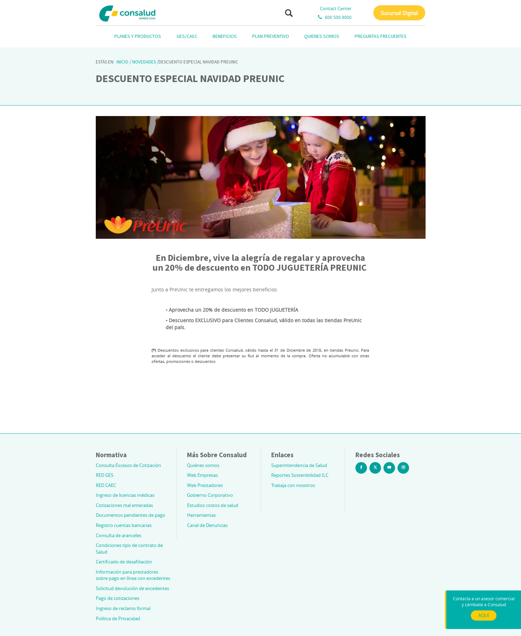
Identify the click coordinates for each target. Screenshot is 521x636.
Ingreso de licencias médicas (125, 495)
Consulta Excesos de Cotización (128, 465)
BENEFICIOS (225, 36)
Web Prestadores (205, 485)
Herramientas (201, 515)
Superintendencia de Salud (299, 465)
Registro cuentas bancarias (124, 525)
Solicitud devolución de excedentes (132, 588)
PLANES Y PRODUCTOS (137, 36)
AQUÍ (483, 615)
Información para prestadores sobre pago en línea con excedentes (133, 575)
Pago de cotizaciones (117, 598)
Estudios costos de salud (212, 505)
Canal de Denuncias (207, 525)
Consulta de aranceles (118, 535)
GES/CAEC (187, 36)
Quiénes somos (203, 465)
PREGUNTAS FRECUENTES (381, 36)
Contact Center (336, 8)
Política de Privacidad (118, 618)
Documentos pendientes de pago (130, 515)
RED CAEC (106, 485)
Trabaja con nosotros (293, 485)
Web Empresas (202, 475)
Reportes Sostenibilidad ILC (299, 475)
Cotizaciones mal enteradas (124, 505)
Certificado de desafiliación (124, 562)
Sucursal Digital (399, 12)
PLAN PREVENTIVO (270, 36)
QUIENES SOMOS (321, 36)
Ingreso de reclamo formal (123, 608)
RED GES (104, 475)
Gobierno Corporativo (210, 495)
